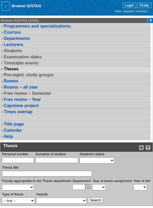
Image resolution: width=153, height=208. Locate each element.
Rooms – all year (21, 87)
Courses (12, 32)
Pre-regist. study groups (28, 75)
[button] (6, 6)
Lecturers (13, 44)
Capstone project (21, 105)
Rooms (11, 81)
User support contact (131, 11)
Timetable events (21, 63)
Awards (42, 194)
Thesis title (10, 167)
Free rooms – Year (22, 99)
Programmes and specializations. (38, 26)
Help (8, 136)
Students (13, 50)
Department (81, 181)
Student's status (92, 154)
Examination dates (23, 57)
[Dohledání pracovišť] (88, 187)
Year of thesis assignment (112, 181)
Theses (11, 69)
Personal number (15, 154)
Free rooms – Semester (27, 93)
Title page (14, 124)
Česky (144, 5)
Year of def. (142, 181)
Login (129, 5)
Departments (17, 38)
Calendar (13, 130)
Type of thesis (12, 194)
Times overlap (18, 111)
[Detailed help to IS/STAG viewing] (148, 147)
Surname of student (50, 154)
